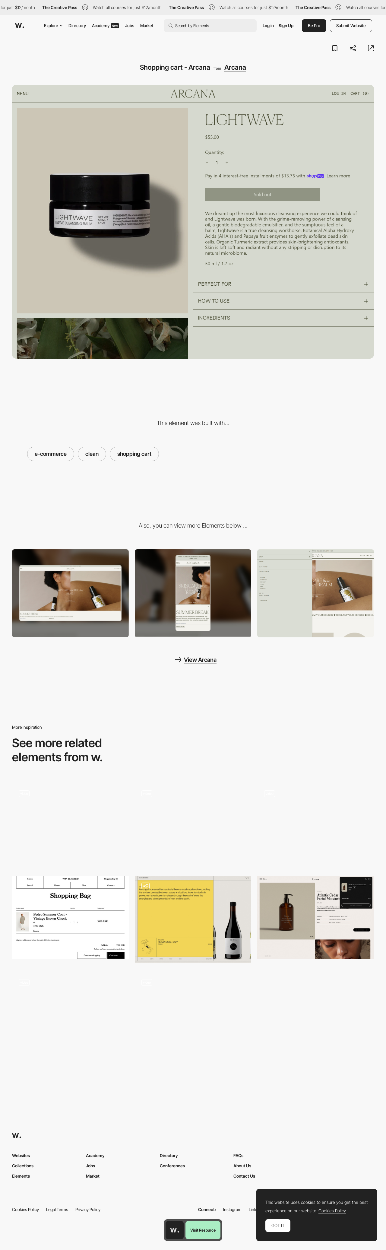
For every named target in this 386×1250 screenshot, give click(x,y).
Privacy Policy (87, 1209)
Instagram (232, 1209)
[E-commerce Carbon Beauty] (193, 825)
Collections (22, 1165)
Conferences (172, 1165)
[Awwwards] (19, 25)
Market (146, 25)
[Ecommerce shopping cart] (193, 919)
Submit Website (351, 25)
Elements (21, 1176)
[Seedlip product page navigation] (70, 1013)
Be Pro (314, 25)
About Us (242, 1165)
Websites (21, 1155)
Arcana (235, 67)
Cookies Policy (25, 1209)
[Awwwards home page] (175, 1230)
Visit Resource (203, 1230)
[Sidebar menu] (315, 593)
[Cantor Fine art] (315, 825)
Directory (77, 25)
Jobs (129, 25)
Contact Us (244, 1176)
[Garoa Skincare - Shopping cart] (315, 917)
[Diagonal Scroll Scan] (70, 825)
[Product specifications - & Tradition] (193, 1013)
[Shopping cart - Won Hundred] (70, 917)
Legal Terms (57, 1209)
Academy (105, 25)
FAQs (238, 1155)
